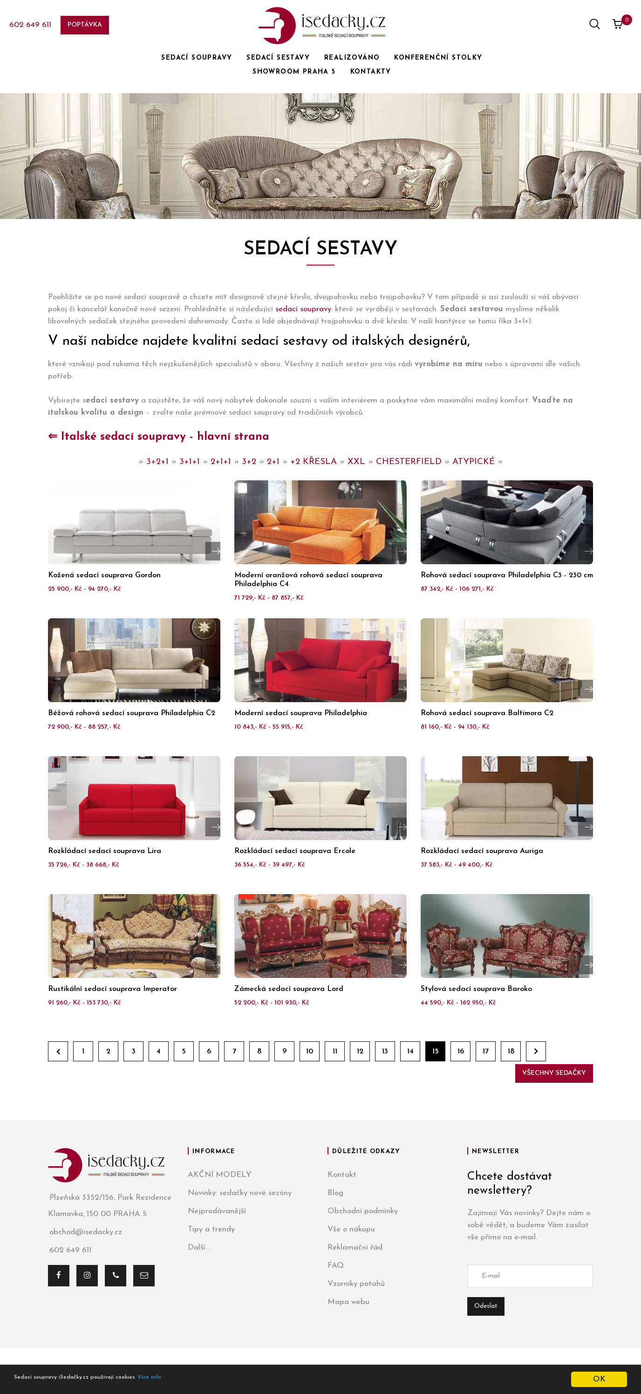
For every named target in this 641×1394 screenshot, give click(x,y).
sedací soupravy (303, 309)
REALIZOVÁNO (352, 58)
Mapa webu (348, 1302)
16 (460, 1051)
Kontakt (341, 1175)
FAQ (335, 1266)
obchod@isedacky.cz (85, 1232)
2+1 (273, 462)
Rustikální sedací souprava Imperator (112, 989)
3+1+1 (189, 462)
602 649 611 (30, 25)
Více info (194, 1380)
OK (599, 1379)
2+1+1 (221, 462)
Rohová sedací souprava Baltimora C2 (487, 713)
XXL (356, 462)
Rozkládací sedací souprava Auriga (482, 851)
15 (435, 1051)
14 (410, 1051)
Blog (335, 1193)
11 (335, 1051)
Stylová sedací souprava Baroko (476, 989)
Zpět (58, 1051)
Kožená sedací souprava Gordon (104, 575)
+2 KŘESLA (313, 462)
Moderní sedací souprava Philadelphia (300, 713)
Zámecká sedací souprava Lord (288, 989)
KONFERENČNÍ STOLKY (438, 58)
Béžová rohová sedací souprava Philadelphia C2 (131, 713)
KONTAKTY (370, 71)
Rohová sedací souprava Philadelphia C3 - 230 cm (507, 575)
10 (309, 1051)
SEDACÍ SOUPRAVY (196, 58)
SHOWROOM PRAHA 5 (293, 71)
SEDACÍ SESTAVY (278, 58)
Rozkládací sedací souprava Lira (104, 851)
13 (385, 1051)
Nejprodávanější (217, 1211)
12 (360, 1051)
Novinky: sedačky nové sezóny (240, 1193)
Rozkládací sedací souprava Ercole (294, 851)
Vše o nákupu (351, 1229)
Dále (536, 1051)
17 (486, 1051)
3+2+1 (157, 462)
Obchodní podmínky (362, 1211)
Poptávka (85, 24)
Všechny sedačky (554, 1073)
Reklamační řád (354, 1247)
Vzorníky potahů (356, 1284)
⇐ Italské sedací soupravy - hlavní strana (158, 437)
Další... (199, 1247)
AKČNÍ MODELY (220, 1175)
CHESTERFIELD (409, 462)
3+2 (249, 462)
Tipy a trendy (211, 1229)
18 (511, 1051)
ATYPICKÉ (473, 462)
